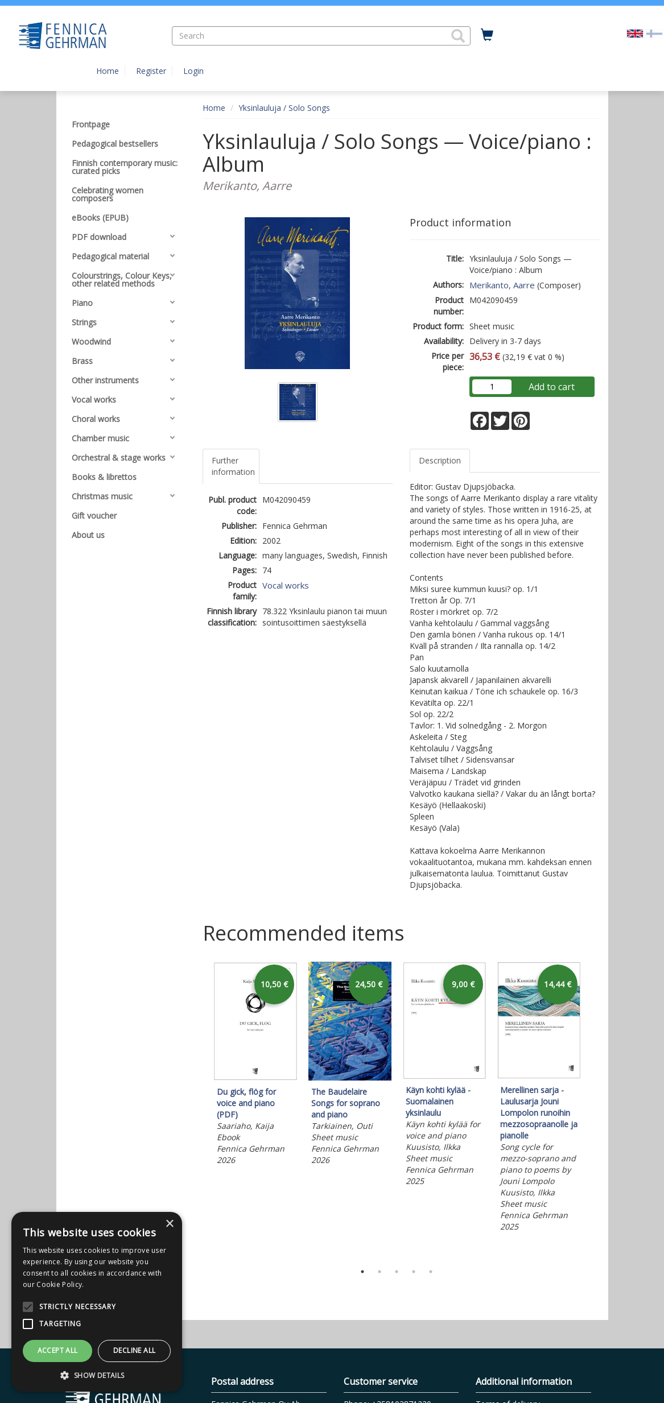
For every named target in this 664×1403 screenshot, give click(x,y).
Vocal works (285, 585)
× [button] (169, 1224)
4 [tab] (413, 1271)
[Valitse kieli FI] (654, 32)
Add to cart (552, 386)
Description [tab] (440, 460)
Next (594, 1109)
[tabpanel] (255, 1065)
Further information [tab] (233, 466)
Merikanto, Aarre (502, 285)
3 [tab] (396, 1271)
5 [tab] (430, 1271)
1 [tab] (362, 1271)
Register (151, 70)
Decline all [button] (134, 1350)
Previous (199, 1109)
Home (107, 70)
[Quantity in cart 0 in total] (487, 35)
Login (193, 70)
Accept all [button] (58, 1350)
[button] (458, 36)
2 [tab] (379, 1271)
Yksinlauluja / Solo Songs (284, 107)
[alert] (96, 1302)
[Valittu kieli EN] (635, 32)
